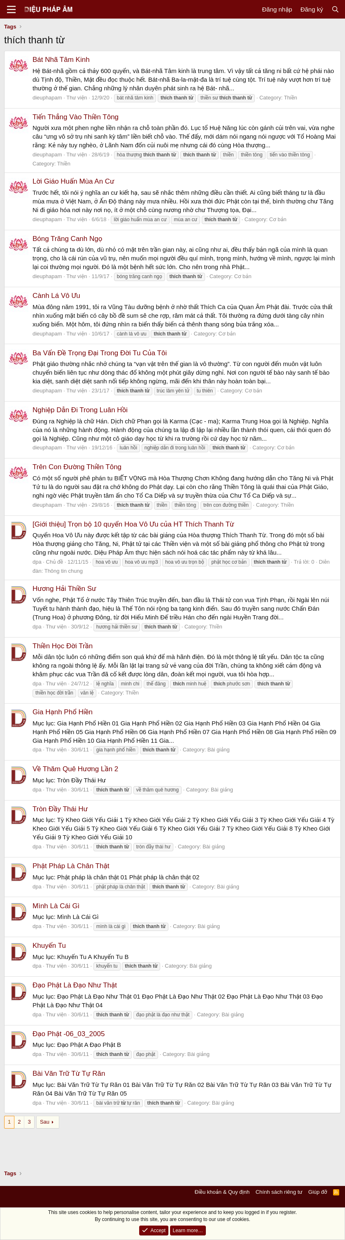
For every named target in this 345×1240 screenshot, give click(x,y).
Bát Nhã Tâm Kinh (61, 60)
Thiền (290, 97)
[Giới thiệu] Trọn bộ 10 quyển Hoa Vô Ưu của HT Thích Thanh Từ (133, 524)
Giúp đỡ (317, 1192)
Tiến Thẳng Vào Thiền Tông (76, 117)
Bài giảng (218, 749)
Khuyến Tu (49, 945)
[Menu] (11, 9)
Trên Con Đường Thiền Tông (77, 467)
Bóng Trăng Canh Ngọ (67, 239)
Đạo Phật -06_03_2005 (69, 1034)
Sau (44, 1122)
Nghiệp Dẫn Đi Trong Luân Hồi (80, 410)
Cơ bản (278, 219)
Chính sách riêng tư (279, 1192)
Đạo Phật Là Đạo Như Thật (75, 985)
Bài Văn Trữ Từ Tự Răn (69, 1073)
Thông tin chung (63, 571)
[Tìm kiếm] (335, 9)
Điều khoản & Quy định (222, 1192)
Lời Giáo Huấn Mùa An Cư (73, 181)
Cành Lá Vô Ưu (56, 296)
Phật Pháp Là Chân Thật (71, 866)
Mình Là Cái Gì (56, 906)
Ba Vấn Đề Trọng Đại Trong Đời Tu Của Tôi (100, 353)
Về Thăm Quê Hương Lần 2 (75, 769)
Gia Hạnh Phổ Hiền (63, 712)
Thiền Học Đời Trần (63, 646)
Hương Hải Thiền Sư (64, 589)
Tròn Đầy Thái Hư (60, 809)
